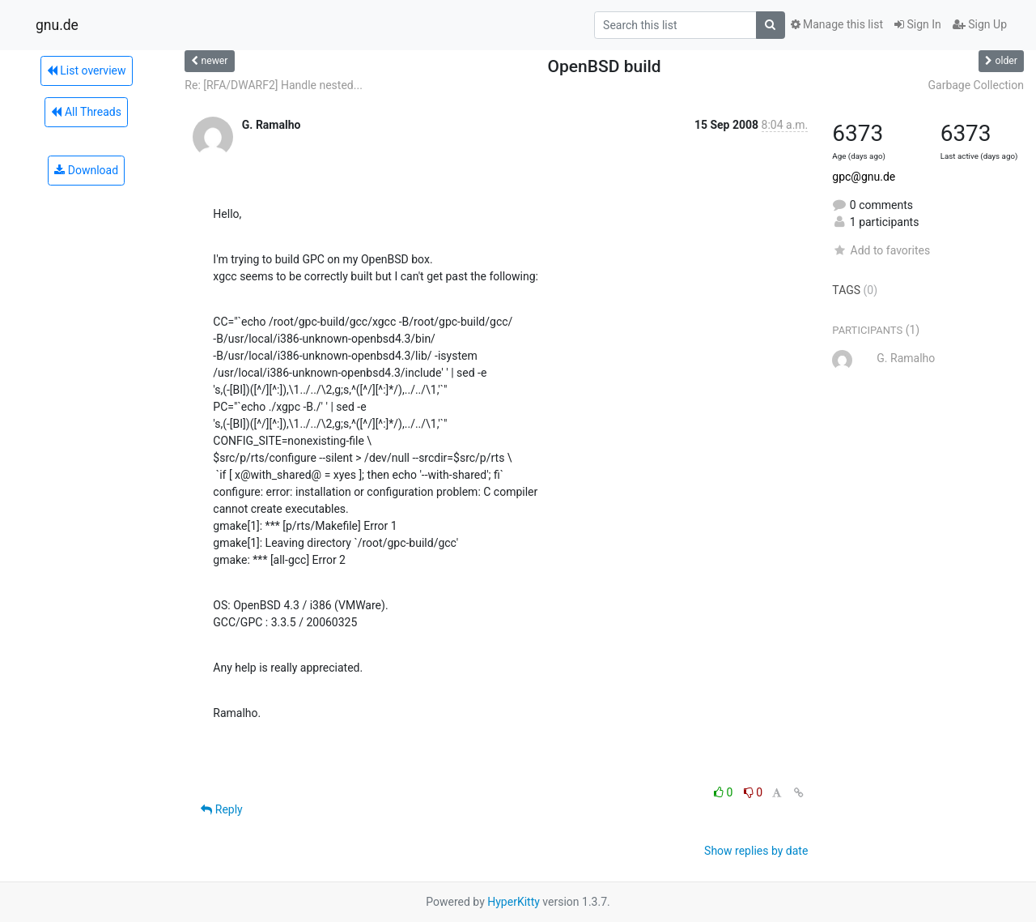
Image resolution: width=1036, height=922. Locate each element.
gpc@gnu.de (863, 176)
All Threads (86, 111)
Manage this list (837, 24)
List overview (86, 70)
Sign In (917, 24)
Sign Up (980, 24)
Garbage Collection (976, 85)
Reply (221, 809)
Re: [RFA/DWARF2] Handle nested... (274, 85)
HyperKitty (513, 901)
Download (86, 170)
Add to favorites (881, 250)
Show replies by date (756, 850)
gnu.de (57, 25)
